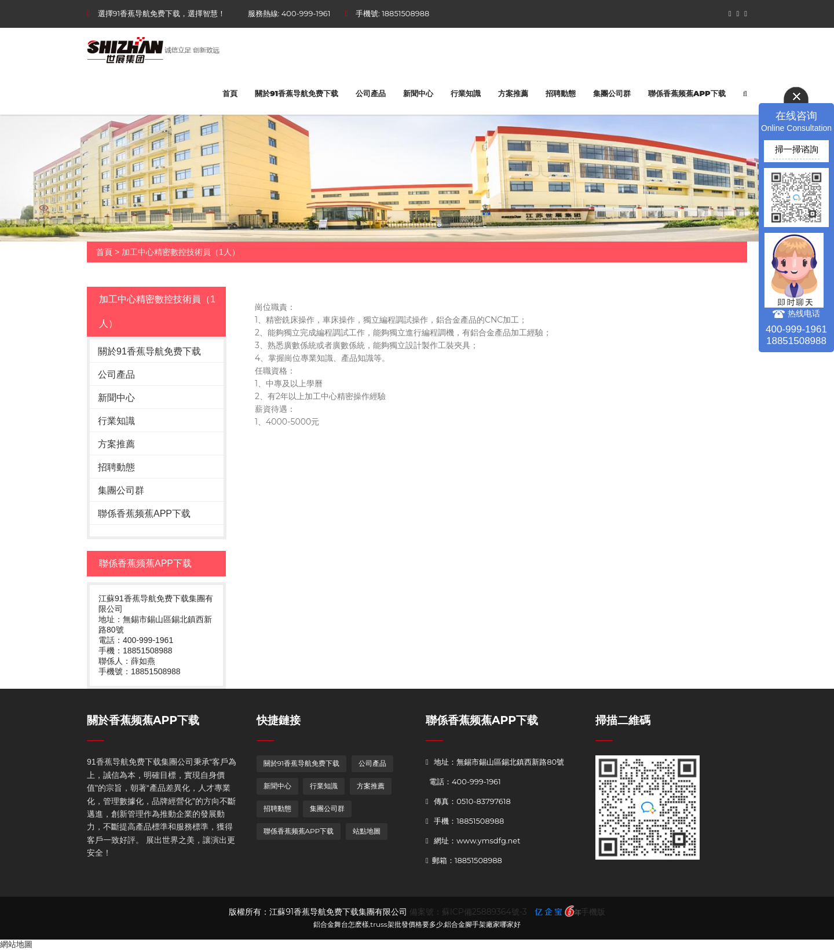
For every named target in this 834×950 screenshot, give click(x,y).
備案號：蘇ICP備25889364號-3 (468, 912)
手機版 (593, 912)
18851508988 (405, 13)
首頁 (229, 93)
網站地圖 (16, 944)
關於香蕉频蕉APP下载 (143, 720)
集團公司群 (612, 93)
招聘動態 (561, 93)
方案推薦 (513, 93)
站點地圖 (367, 831)
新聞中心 (418, 93)
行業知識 (466, 93)
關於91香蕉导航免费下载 (296, 93)
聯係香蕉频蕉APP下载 (687, 93)
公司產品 (371, 93)
